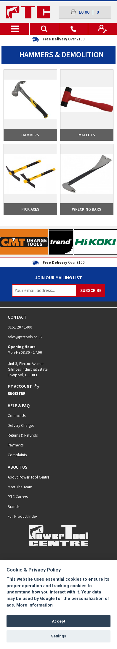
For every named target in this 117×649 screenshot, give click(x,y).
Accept (58, 621)
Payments (15, 445)
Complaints (17, 455)
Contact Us (16, 416)
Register (16, 393)
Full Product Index (22, 516)
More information (34, 605)
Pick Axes (30, 209)
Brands (13, 506)
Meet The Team (20, 487)
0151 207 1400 (20, 327)
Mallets (86, 135)
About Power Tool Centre (28, 477)
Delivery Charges (21, 425)
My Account (24, 386)
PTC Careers (18, 497)
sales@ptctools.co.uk (25, 337)
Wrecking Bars (86, 209)
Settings (58, 636)
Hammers (30, 135)
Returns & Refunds (23, 435)
